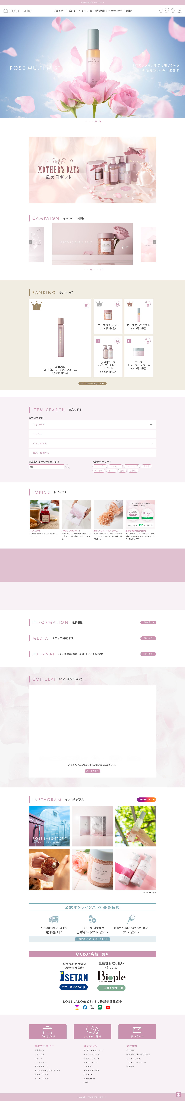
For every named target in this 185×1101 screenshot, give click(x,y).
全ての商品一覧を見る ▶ (92, 384)
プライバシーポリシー (136, 1062)
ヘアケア (99, 471)
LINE (86, 1083)
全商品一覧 (40, 1050)
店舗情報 (129, 11)
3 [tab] (93, 121)
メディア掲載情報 (91, 1070)
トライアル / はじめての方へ (47, 1070)
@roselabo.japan (149, 892)
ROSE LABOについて (93, 1050)
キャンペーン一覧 (85, 11)
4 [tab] (96, 121)
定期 (122, 471)
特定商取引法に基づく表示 (138, 1054)
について (115, 11)
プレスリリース (133, 1058)
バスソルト (115, 466)
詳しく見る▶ (92, 771)
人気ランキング (90, 1062)
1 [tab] (86, 121)
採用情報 (130, 1066)
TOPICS (87, 1066)
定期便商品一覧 (42, 1074)
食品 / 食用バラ (41, 1066)
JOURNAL (88, 1074)
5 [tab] (98, 269)
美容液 (133, 471)
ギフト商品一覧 (42, 1079)
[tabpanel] (92, 67)
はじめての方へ (59, 11)
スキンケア (40, 1054)
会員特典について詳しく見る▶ (92, 939)
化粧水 (146, 466)
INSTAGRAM (90, 1079)
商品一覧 (72, 11)
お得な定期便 (100, 11)
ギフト (111, 471)
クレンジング (132, 466)
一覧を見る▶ (148, 622)
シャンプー (100, 466)
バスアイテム (41, 1062)
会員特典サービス (91, 1058)
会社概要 (130, 1050)
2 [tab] (89, 121)
